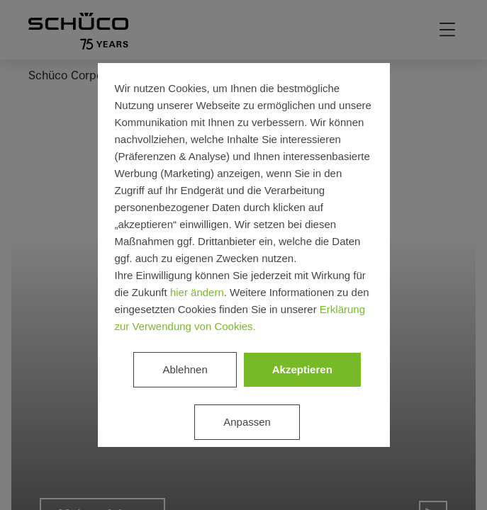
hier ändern (197, 292)
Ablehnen (184, 369)
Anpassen (247, 422)
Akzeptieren (302, 369)
